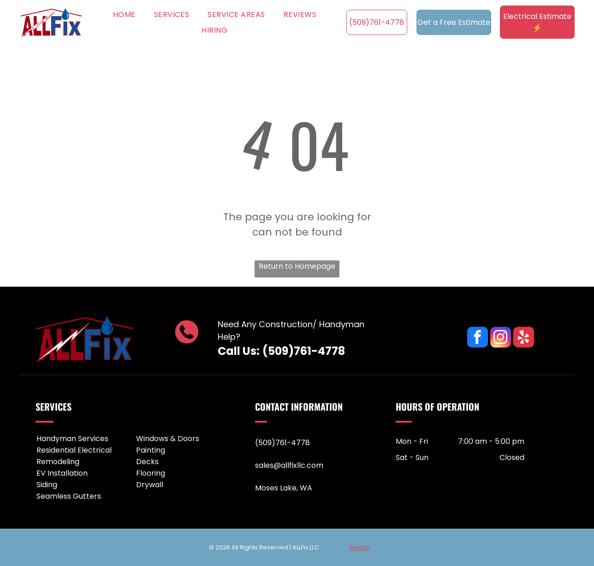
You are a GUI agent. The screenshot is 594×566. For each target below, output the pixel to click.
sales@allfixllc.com (289, 465)
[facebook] (477, 338)
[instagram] (500, 338)
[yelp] (523, 338)
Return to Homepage (297, 266)
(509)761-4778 (303, 351)
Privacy (360, 547)
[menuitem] (124, 14)
